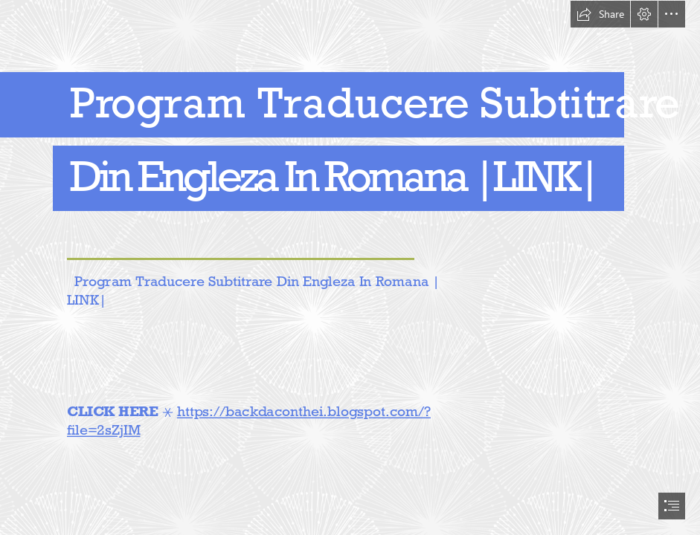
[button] (600, 14)
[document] (350, 267)
